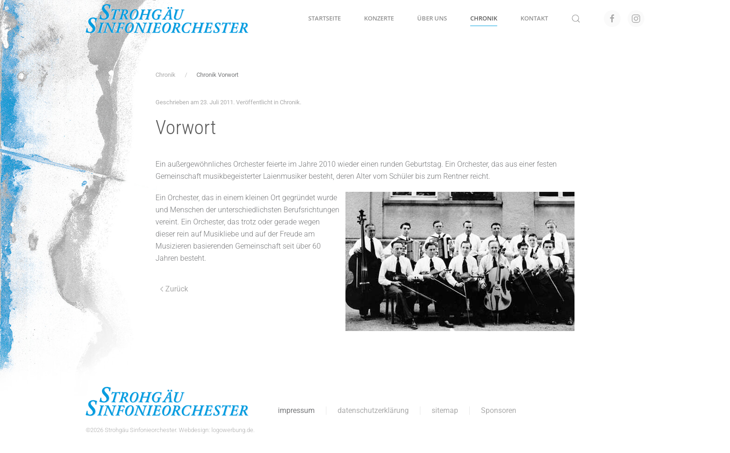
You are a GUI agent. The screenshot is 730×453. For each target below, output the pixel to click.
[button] (576, 18)
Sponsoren (497, 410)
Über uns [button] (432, 18)
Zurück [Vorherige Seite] (174, 288)
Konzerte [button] (379, 18)
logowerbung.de (231, 429)
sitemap (444, 410)
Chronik (290, 102)
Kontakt (534, 18)
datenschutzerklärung (372, 410)
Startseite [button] (324, 18)
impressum (295, 410)
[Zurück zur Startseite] (167, 18)
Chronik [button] (483, 18)
